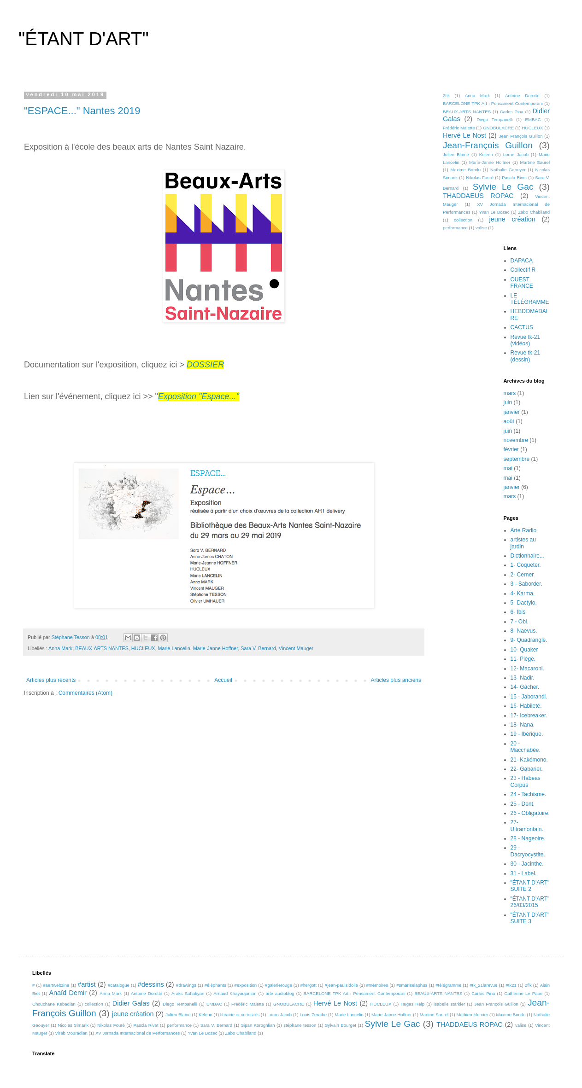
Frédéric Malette (459, 127)
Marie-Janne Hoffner (215, 648)
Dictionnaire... (527, 556)
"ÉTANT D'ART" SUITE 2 (530, 885)
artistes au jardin (523, 542)
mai (508, 468)
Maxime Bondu (465, 169)
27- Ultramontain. (527, 825)
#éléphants (215, 985)
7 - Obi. (520, 621)
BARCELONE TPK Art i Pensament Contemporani (493, 103)
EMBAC (533, 119)
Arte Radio (524, 530)
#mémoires (377, 985)
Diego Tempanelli (494, 119)
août (509, 421)
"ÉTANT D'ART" (83, 39)
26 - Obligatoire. (530, 813)
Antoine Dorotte (522, 95)
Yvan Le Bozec (494, 212)
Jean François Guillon (521, 136)
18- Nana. (523, 724)
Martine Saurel (535, 162)
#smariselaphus (411, 985)
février (511, 449)
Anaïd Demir (67, 992)
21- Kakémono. (529, 759)
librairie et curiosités (239, 1014)
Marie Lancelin (174, 648)
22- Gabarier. (527, 769)
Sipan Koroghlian (258, 1025)
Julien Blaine (456, 154)
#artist (86, 984)
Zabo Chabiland (534, 212)
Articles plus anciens (396, 680)
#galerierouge (278, 985)
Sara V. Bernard (258, 648)
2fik (446, 95)
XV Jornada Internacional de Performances (137, 1033)
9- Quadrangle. (529, 640)
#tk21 (511, 985)
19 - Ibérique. (527, 734)
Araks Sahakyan (187, 993)
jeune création (512, 219)
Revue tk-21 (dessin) (526, 355)
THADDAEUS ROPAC (478, 195)
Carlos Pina (511, 111)
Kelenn (486, 154)
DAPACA (522, 260)
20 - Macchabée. (526, 746)
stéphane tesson (299, 1025)
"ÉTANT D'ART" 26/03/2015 (530, 902)
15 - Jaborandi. (529, 696)
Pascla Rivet (514, 177)
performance (455, 227)
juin (508, 402)
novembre (516, 440)
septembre (517, 459)
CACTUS (522, 327)
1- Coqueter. (526, 565)
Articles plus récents (51, 680)
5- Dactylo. (524, 602)
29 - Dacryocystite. (528, 850)
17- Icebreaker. (529, 715)
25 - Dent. (523, 804)
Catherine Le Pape (523, 993)
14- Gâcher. (525, 687)
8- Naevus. (524, 631)
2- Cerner (522, 574)
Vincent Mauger (296, 648)
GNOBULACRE (498, 127)
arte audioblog (279, 993)
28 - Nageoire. (528, 838)
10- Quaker (524, 649)
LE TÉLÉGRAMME (530, 298)
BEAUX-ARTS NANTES (102, 648)
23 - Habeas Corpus (526, 781)
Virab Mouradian (71, 1033)
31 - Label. (524, 873)
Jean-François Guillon (488, 145)
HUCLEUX (143, 648)
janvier (512, 412)
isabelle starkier (449, 1004)
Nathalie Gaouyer (508, 169)
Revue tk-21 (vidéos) (526, 340)
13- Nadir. (523, 678)
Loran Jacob (516, 154)
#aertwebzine (56, 985)
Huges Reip (412, 1004)
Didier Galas (131, 1003)
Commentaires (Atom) (85, 693)
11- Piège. (523, 659)
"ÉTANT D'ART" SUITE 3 (530, 918)
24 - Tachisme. (529, 794)
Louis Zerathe (313, 1014)
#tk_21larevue (483, 985)
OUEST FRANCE (522, 282)
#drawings (186, 985)
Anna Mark (60, 648)
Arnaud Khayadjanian (234, 993)
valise (481, 227)
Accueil (223, 680)
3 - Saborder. (526, 584)
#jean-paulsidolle (341, 985)
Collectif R (523, 270)
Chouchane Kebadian (54, 1004)
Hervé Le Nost (464, 135)
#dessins (151, 984)
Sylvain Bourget (340, 1025)
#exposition (246, 985)
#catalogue (118, 985)
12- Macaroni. (527, 668)
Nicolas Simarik (73, 1025)
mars (510, 393)
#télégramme (448, 985)
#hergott (308, 985)
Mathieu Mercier (472, 1014)
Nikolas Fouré (480, 177)
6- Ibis (518, 612)
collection (463, 219)
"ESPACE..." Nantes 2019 (82, 110)
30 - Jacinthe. (527, 864)
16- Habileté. (526, 706)
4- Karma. (523, 593)
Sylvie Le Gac (503, 187)
